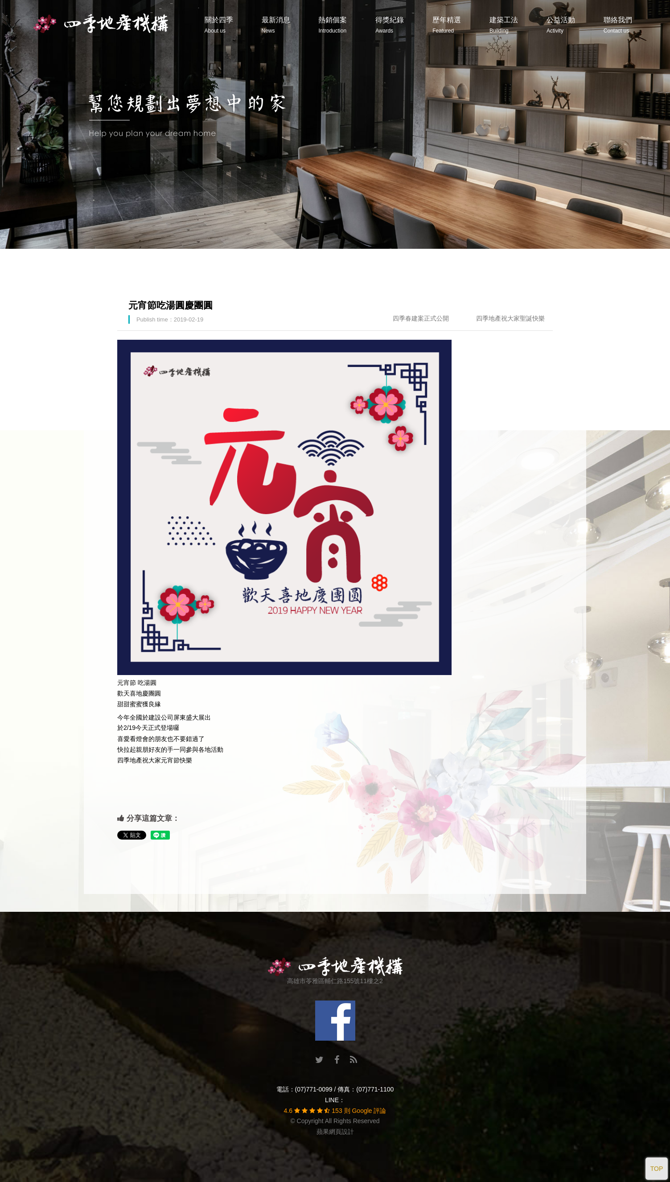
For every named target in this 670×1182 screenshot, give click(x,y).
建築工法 (503, 25)
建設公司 (160, 717)
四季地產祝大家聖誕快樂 (510, 318)
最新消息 (276, 25)
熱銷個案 (332, 25)
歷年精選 (446, 25)
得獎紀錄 (389, 25)
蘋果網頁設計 (335, 1131)
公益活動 (561, 25)
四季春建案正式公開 (421, 318)
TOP (656, 1168)
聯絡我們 (618, 25)
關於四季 (219, 25)
